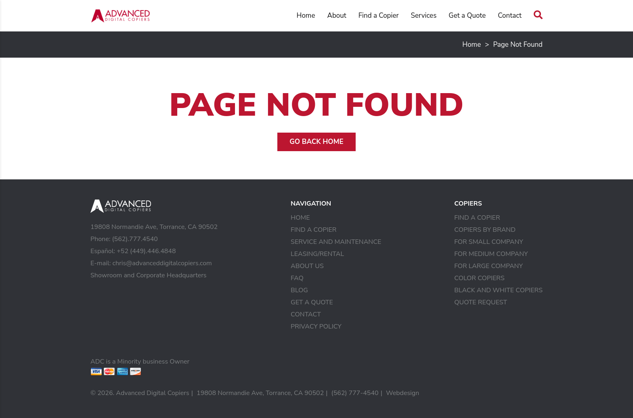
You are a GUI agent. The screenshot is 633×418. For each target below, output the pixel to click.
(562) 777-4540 (355, 393)
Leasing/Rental (317, 254)
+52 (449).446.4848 (146, 251)
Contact (510, 15)
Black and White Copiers (498, 290)
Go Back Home (316, 141)
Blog (299, 290)
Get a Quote (467, 15)
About (336, 15)
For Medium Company (491, 254)
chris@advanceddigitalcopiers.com (162, 263)
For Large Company (488, 266)
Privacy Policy (316, 326)
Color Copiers (479, 278)
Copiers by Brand (485, 229)
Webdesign (402, 393)
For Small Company (488, 241)
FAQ (297, 278)
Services (424, 15)
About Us (307, 266)
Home (305, 15)
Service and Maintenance (336, 241)
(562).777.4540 (134, 239)
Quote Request (480, 302)
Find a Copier (378, 15)
